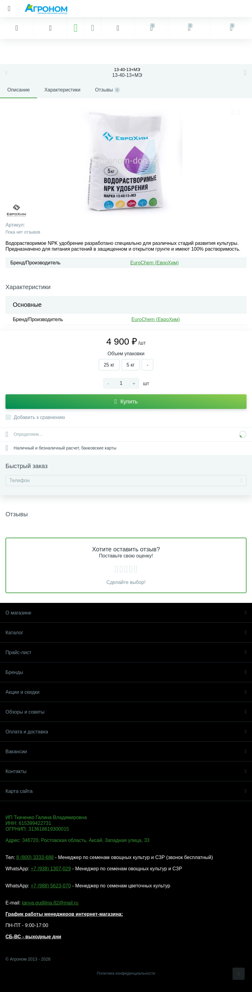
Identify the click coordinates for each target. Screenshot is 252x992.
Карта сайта (126, 791)
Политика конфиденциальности (126, 973)
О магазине (126, 612)
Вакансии (126, 751)
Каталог (126, 632)
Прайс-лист (126, 652)
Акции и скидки (126, 692)
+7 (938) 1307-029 (51, 868)
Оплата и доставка (126, 731)
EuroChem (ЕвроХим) (154, 262)
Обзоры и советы (126, 711)
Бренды (126, 672)
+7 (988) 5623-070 (51, 885)
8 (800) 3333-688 (35, 857)
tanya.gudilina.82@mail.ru (50, 902)
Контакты (126, 771)
